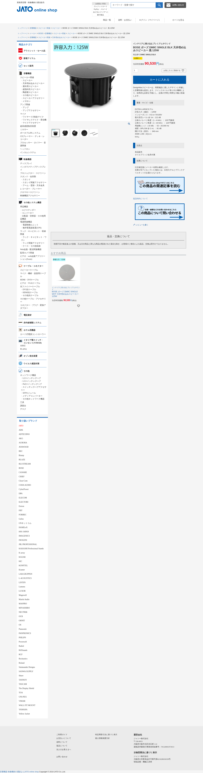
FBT (20, 510)
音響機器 (33, 28)
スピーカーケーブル (29, 270)
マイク (23, 114)
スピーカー (56, 28)
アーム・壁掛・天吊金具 (33, 185)
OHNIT (22, 621)
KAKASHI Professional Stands (31, 549)
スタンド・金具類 (28, 176)
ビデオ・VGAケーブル (30, 283)
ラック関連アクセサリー (33, 243)
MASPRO (23, 604)
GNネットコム (25, 523)
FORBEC (22, 515)
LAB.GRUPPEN (25, 574)
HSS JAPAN (24, 532)
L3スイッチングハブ (32, 381)
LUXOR (22, 591)
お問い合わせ (61, 757)
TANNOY (23, 680)
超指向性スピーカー (31, 89)
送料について (61, 742)
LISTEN (22, 582)
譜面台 (23, 406)
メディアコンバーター (32, 396)
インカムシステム (28, 152)
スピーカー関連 (44, 28)
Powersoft (23, 642)
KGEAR (22, 557)
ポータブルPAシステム (30, 133)
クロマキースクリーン (30, 192)
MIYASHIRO (24, 608)
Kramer (22, 570)
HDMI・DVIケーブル (29, 280)
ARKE (23, 346)
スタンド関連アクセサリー (34, 182)
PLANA (23, 349)
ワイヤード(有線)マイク (33, 117)
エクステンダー (29, 210)
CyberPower (24, 489)
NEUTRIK (23, 612)
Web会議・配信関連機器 (30, 249)
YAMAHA (23, 709)
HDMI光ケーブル (30, 292)
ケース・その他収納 (31, 246)
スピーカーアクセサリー (33, 98)
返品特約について (140, 199)
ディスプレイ (26, 163)
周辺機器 (24, 207)
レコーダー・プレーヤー (31, 189)
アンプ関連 (25, 104)
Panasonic (23, 629)
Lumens (22, 587)
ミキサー (24, 129)
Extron (21, 506)
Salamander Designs (27, 667)
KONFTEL (23, 565)
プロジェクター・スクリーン (33, 173)
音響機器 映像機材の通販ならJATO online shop (19, 772)
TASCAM (23, 684)
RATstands (23, 650)
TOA (21, 693)
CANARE (23, 472)
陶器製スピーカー (30, 92)
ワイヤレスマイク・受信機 (34, 120)
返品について (61, 746)
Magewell (23, 595)
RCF (20, 654)
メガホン (27, 101)
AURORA (23, 443)
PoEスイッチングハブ (32, 384)
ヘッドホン (25, 149)
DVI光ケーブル (29, 289)
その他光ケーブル (30, 295)
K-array (22, 553)
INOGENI (23, 540)
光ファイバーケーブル (30, 286)
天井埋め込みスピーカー (61, 37)
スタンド (27, 179)
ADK (21, 430)
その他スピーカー (30, 95)
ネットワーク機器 (28, 375)
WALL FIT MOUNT (27, 705)
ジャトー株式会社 (141, 738)
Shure (21, 676)
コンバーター (28, 213)
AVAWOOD (23, 447)
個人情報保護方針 (102, 738)
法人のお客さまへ (63, 749)
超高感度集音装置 (28, 126)
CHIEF (21, 477)
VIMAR (22, 701)
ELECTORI (23, 502)
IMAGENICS (24, 536)
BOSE (40, 33)
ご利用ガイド (61, 734)
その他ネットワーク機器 (33, 399)
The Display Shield (26, 688)
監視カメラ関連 (27, 253)
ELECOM (23, 498)
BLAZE (22, 460)
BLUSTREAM (25, 464)
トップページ (23, 28)
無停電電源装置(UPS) (32, 228)
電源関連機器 (26, 222)
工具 (22, 402)
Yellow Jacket (24, 714)
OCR (21, 616)
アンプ (26, 107)
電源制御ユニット (30, 225)
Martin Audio (24, 599)
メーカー (33, 33)
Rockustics (23, 659)
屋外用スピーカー (30, 86)
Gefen (21, 519)
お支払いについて (63, 738)
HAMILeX (23, 527)
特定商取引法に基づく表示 (106, 734)
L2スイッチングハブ (32, 378)
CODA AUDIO (25, 485)
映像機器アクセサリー (30, 196)
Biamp (21, 455)
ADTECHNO (24, 434)
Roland (21, 663)
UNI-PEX (23, 697)
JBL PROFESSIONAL (28, 544)
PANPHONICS (25, 633)
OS (20, 625)
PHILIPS (22, 637)
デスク (23, 409)
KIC (20, 561)
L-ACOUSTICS (25, 578)
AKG (21, 438)
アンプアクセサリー (31, 110)
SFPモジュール (29, 393)
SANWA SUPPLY (26, 671)
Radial (21, 646)
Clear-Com (23, 481)
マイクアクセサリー (31, 123)
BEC (21, 451)
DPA (21, 493)
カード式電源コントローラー (33, 334)
